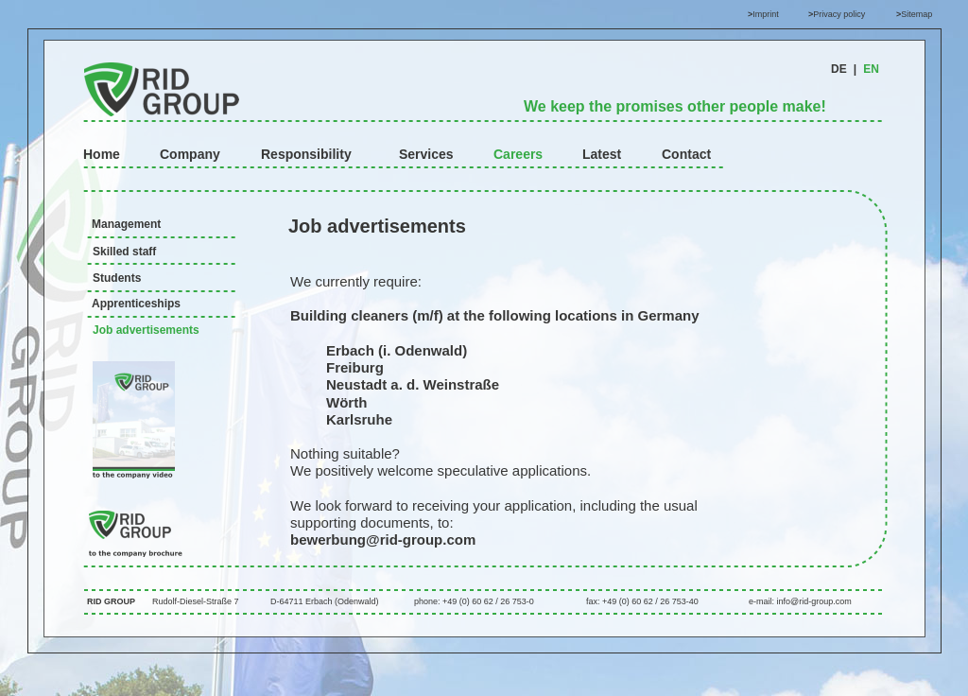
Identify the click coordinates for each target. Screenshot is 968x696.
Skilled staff (124, 251)
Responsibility (306, 154)
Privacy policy (839, 14)
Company (190, 154)
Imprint (765, 14)
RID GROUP (111, 601)
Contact (686, 154)
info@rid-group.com (814, 601)
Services (426, 154)
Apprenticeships (136, 303)
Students (117, 278)
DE (839, 69)
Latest (601, 154)
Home (101, 154)
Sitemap (916, 14)
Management (126, 224)
